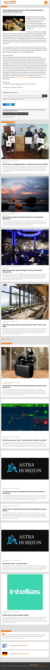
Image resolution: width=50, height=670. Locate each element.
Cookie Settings (42, 665)
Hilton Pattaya (13, 15)
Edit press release (22, 113)
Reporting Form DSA (34, 665)
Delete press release (9, 113)
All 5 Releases (5, 339)
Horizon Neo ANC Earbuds (7, 383)
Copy (44, 96)
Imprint (4, 665)
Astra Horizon (5, 438)
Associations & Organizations (13, 160)
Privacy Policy (10, 665)
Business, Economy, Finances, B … (14, 436)
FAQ (2, 665)
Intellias (4, 613)
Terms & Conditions (17, 665)
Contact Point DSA (25, 665)
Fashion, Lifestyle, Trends (18, 13)
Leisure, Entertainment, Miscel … (14, 266)
